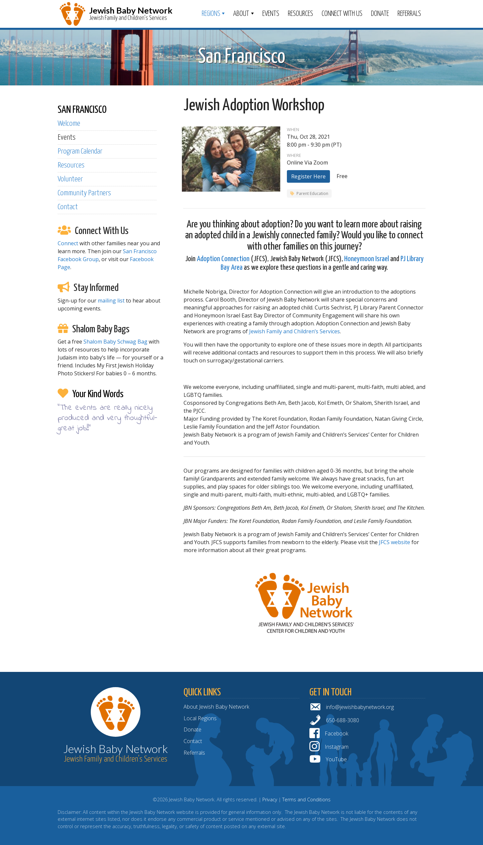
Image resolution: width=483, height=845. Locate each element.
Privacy (269, 799)
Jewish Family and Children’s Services (294, 331)
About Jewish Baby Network (216, 706)
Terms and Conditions (306, 799)
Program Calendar (80, 151)
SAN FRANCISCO (82, 110)
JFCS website (394, 542)
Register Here (308, 176)
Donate (380, 14)
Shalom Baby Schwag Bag (115, 341)
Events (270, 14)
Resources (300, 14)
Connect (68, 243)
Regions (211, 14)
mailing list (111, 300)
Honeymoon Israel (366, 259)
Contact (68, 207)
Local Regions (200, 718)
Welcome (69, 123)
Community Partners (84, 193)
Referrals (409, 14)
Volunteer (70, 179)
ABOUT (241, 14)
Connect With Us (342, 14)
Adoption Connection (223, 259)
